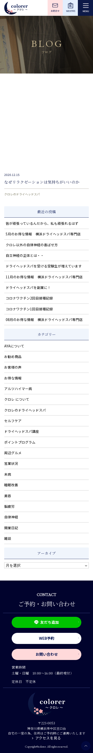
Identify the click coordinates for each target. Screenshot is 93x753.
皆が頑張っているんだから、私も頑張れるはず (42, 223)
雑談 (7, 538)
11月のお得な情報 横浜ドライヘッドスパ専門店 (44, 276)
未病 (7, 474)
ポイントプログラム (19, 442)
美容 (7, 495)
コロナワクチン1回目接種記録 (29, 308)
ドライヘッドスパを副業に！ (28, 287)
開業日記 (11, 527)
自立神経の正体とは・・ (25, 255)
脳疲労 (9, 506)
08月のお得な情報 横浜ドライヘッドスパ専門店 (44, 319)
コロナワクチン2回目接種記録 (29, 298)
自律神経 (11, 516)
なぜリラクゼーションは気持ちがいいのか (41, 182)
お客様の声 (13, 367)
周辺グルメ (13, 452)
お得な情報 (13, 378)
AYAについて (14, 345)
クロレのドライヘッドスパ (22, 194)
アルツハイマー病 (18, 388)
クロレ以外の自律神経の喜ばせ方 (32, 244)
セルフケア (13, 420)
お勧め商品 (13, 356)
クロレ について (16, 399)
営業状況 (11, 463)
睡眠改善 (11, 484)
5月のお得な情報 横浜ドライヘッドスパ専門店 (43, 233)
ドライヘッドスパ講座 (21, 431)
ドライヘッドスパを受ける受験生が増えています (44, 266)
